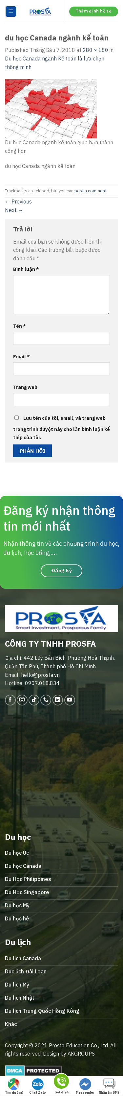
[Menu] (11, 11)
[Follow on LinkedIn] (57, 700)
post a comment (90, 191)
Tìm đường (14, 1086)
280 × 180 (95, 50)
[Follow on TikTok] (34, 700)
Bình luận (26, 269)
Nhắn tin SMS (109, 1086)
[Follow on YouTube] (69, 700)
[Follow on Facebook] (10, 700)
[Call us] (45, 700)
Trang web (25, 387)
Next (14, 210)
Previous (18, 201)
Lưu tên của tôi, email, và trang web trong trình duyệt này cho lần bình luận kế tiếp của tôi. (61, 428)
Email (21, 356)
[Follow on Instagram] (22, 700)
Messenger (85, 1086)
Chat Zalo (37, 1086)
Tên (19, 326)
